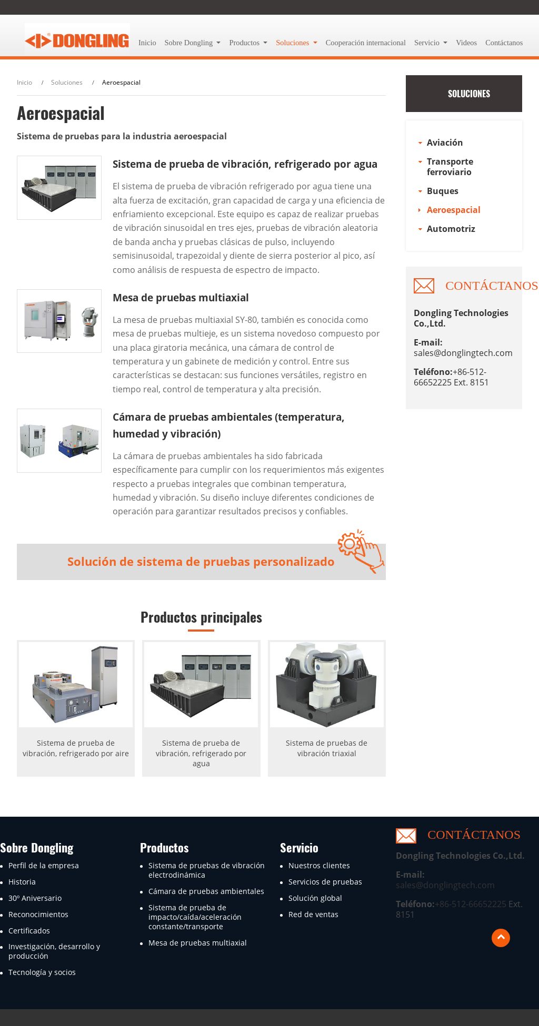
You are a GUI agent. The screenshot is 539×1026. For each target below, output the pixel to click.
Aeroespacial (454, 210)
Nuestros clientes (319, 865)
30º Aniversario (35, 898)
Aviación (445, 142)
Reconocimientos (38, 914)
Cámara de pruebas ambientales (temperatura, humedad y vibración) (229, 425)
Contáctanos (504, 42)
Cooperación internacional (366, 42)
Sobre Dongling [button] (190, 42)
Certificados (29, 931)
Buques (442, 191)
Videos (466, 42)
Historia (22, 882)
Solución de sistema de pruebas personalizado (201, 561)
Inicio (147, 42)
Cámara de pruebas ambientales (206, 891)
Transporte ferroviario (450, 167)
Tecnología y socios (42, 972)
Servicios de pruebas (325, 882)
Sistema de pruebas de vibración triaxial (326, 748)
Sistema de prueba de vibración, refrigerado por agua (245, 164)
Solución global (315, 898)
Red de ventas (313, 914)
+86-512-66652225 (470, 904)
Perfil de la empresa (43, 865)
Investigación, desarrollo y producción (54, 951)
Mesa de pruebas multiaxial (181, 297)
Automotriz (451, 229)
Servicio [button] (428, 42)
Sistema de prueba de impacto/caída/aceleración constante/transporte (195, 917)
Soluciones (67, 82)
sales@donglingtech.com (463, 353)
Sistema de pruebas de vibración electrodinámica (206, 870)
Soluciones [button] (293, 42)
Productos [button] (245, 42)
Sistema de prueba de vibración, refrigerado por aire (76, 748)
